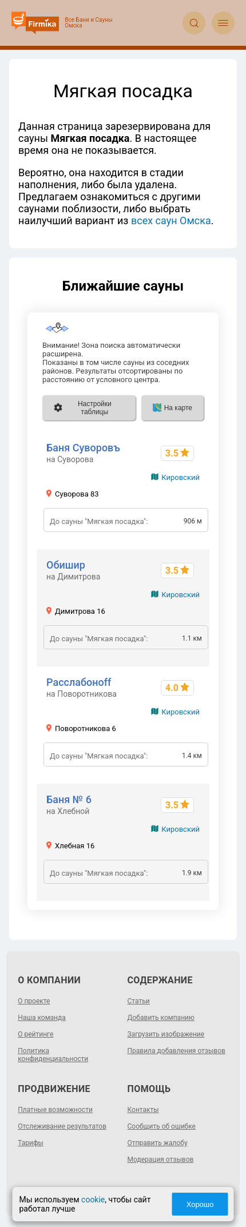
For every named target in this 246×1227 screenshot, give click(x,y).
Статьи (139, 1001)
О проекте (34, 1001)
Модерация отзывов (161, 1159)
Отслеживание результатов (62, 1126)
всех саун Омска (171, 221)
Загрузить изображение (166, 1034)
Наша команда (42, 1018)
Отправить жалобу (158, 1143)
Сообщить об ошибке (162, 1126)
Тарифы (30, 1143)
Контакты (143, 1110)
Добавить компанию (161, 1018)
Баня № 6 (69, 799)
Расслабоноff (78, 682)
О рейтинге (35, 1034)
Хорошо (200, 1204)
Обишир (65, 565)
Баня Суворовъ (83, 448)
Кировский (180, 477)
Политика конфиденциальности (53, 1055)
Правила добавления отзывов (176, 1051)
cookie (93, 1199)
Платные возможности (55, 1110)
